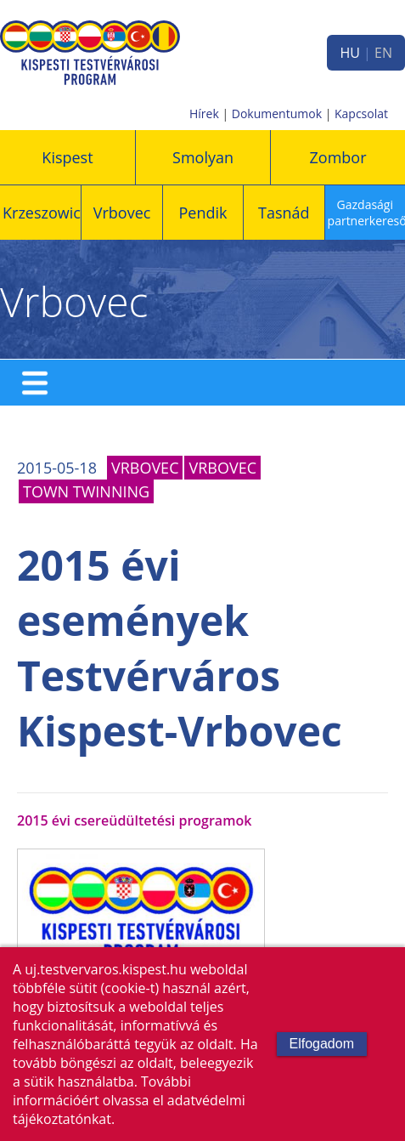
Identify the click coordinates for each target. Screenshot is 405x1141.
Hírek (204, 113)
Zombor (338, 157)
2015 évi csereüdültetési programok (134, 820)
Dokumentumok (277, 113)
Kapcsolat (361, 113)
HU (349, 52)
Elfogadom (322, 1043)
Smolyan (202, 157)
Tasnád (284, 212)
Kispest (67, 157)
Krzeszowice (46, 212)
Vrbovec (122, 212)
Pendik (202, 212)
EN (383, 52)
